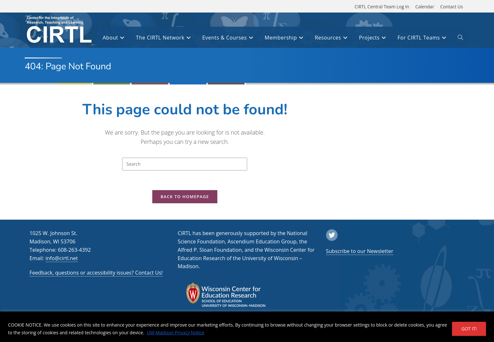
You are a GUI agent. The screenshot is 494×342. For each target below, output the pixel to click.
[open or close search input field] (460, 38)
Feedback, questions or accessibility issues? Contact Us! (96, 272)
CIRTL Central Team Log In (382, 7)
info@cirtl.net (62, 258)
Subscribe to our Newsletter (359, 251)
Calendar (424, 7)
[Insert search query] (184, 164)
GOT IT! (469, 329)
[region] (247, 326)
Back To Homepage (185, 196)
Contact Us (451, 7)
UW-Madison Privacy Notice (175, 332)
